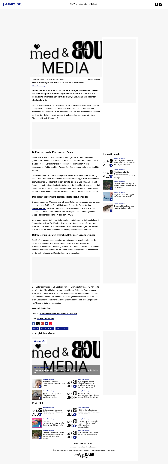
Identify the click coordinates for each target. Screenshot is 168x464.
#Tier (35, 328)
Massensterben (39, 208)
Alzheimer (56, 212)
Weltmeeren (79, 161)
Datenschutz (81, 447)
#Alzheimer (62, 328)
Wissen (93, 3)
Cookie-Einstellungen (92, 447)
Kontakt (89, 444)
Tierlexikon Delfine (45, 318)
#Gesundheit (47, 328)
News (73, 3)
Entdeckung (41, 86)
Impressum (73, 447)
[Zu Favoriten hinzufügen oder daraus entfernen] (89, 80)
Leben (83, 3)
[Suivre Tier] (97, 80)
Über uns (78, 444)
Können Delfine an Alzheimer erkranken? (58, 313)
